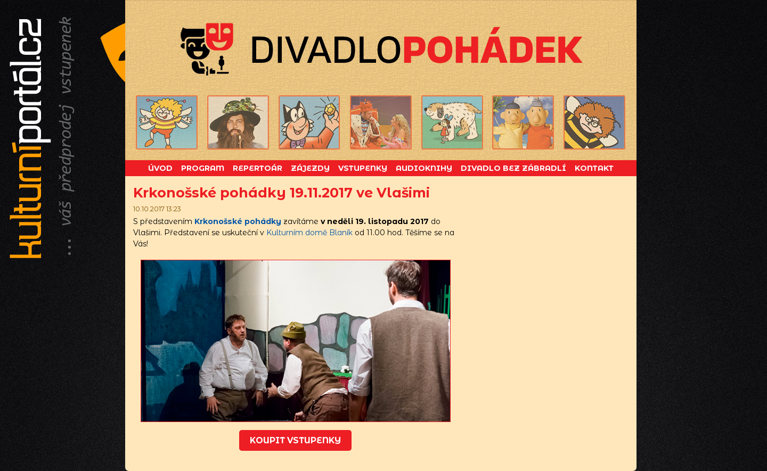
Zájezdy (310, 168)
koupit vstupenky (295, 440)
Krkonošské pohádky (237, 221)
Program (202, 168)
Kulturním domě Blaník (309, 232)
